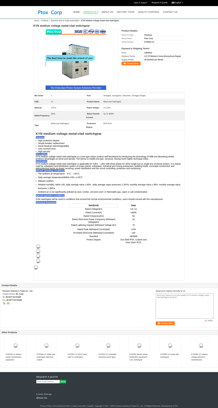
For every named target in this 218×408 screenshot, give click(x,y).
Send (63, 381)
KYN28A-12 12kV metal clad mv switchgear (77, 355)
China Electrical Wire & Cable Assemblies (69, 406)
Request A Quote (160, 2)
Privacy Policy (45, 406)
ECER (175, 406)
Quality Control (148, 12)
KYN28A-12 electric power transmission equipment (14, 357)
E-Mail (39, 394)
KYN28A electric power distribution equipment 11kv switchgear (138, 357)
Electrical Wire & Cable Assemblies (65, 21)
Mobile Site (41, 398)
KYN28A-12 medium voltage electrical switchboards (199, 357)
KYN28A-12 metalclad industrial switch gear (107, 355)
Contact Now (133, 63)
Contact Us (170, 12)
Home (76, 12)
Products (89, 12)
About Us (107, 12)
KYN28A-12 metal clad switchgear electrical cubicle (46, 357)
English (179, 2)
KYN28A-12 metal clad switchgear (169, 355)
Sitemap (47, 394)
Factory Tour (125, 12)
